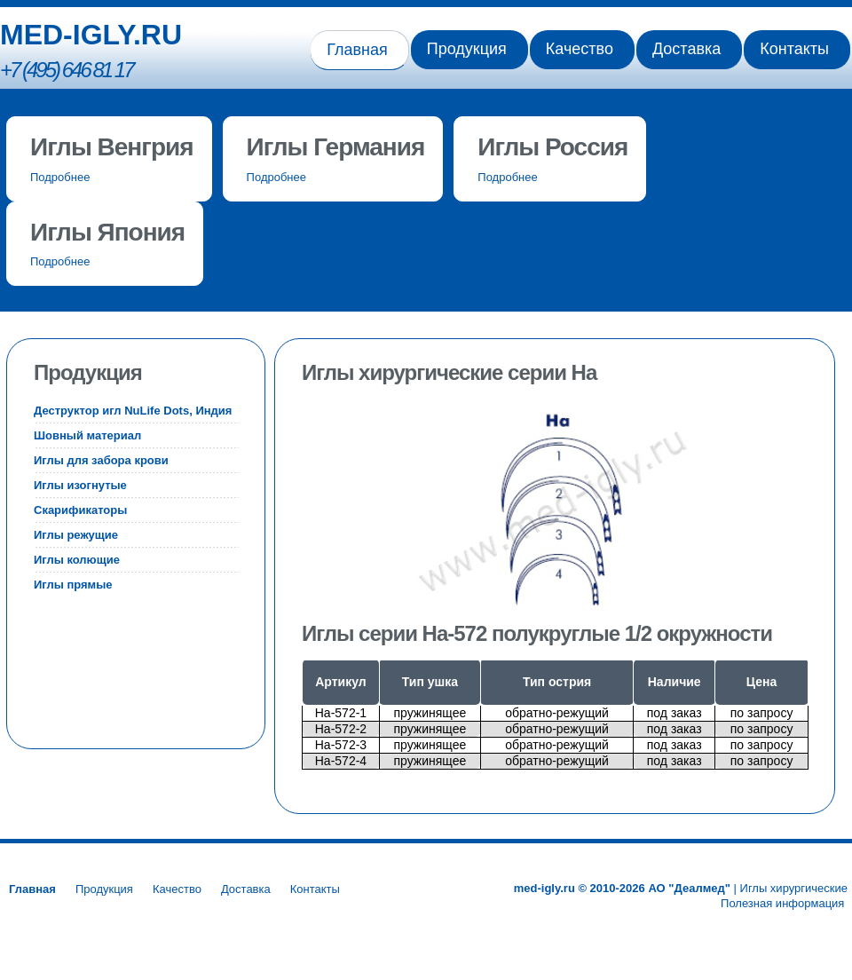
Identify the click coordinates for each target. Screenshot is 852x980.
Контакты (794, 49)
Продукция (467, 49)
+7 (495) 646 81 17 (66, 70)
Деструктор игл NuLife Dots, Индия (133, 410)
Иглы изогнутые (80, 485)
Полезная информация (784, 903)
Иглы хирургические (794, 888)
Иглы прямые (73, 584)
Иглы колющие (77, 559)
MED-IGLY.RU (91, 35)
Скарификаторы (80, 510)
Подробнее (60, 177)
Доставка (686, 49)
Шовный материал (87, 435)
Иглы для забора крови (101, 460)
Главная (357, 50)
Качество (579, 49)
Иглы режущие (76, 534)
